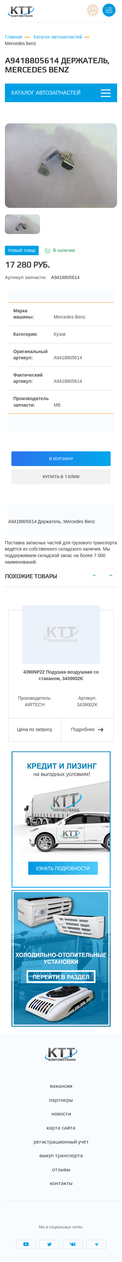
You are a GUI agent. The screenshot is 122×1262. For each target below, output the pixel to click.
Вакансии (61, 1086)
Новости (61, 1114)
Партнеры (61, 1100)
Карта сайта (61, 1128)
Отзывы (61, 1170)
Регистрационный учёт (61, 1142)
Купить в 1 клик (61, 476)
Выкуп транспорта (61, 1156)
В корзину (61, 458)
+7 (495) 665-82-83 (60, 13)
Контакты (61, 1183)
